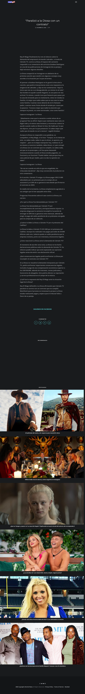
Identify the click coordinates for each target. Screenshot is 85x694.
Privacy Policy (49, 687)
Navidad (67, 687)
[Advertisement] (42, 361)
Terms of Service (59, 687)
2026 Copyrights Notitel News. (24, 687)
